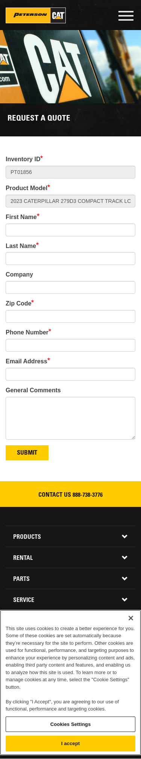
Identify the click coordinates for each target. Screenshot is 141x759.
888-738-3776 (88, 495)
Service (23, 600)
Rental (23, 558)
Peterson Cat (36, 15)
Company (19, 274)
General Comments (33, 390)
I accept (70, 743)
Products (27, 537)
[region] (70, 682)
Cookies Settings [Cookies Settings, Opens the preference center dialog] (70, 724)
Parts (21, 579)
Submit (27, 453)
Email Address (26, 361)
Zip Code (18, 303)
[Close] (131, 618)
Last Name (21, 246)
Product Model (26, 188)
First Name (21, 217)
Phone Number (27, 332)
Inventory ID (23, 159)
